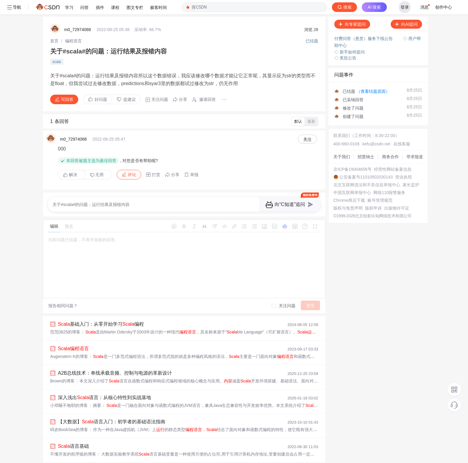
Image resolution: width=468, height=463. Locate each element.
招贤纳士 (366, 142)
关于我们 (341, 142)
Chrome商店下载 (349, 186)
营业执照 (403, 162)
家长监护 (411, 170)
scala (57, 47)
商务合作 (390, 142)
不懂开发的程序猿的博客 (73, 439)
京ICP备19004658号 (352, 155)
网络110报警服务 (389, 178)
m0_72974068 (77, 15)
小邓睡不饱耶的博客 (69, 391)
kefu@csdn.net (376, 129)
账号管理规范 (379, 186)
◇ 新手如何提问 (349, 37)
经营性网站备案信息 (393, 155)
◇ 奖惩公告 (345, 43)
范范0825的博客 (65, 317)
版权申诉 (373, 193)
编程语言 (73, 26)
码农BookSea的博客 (69, 415)
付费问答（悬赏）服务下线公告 (364, 24)
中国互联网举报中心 (352, 178)
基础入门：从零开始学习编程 (101, 309)
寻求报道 (414, 142)
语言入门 (73, 456)
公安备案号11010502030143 (366, 162)
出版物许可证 (396, 193)
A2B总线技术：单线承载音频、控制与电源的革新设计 (115, 358)
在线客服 (401, 129)
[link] (54, 26)
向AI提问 (406, 9)
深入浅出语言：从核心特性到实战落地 (104, 383)
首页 (54, 26)
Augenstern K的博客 (69, 342)
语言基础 (73, 431)
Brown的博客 (62, 366)
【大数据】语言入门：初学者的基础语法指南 (111, 407)
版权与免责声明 (348, 193)
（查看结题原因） (373, 77)
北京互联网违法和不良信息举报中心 (366, 170)
